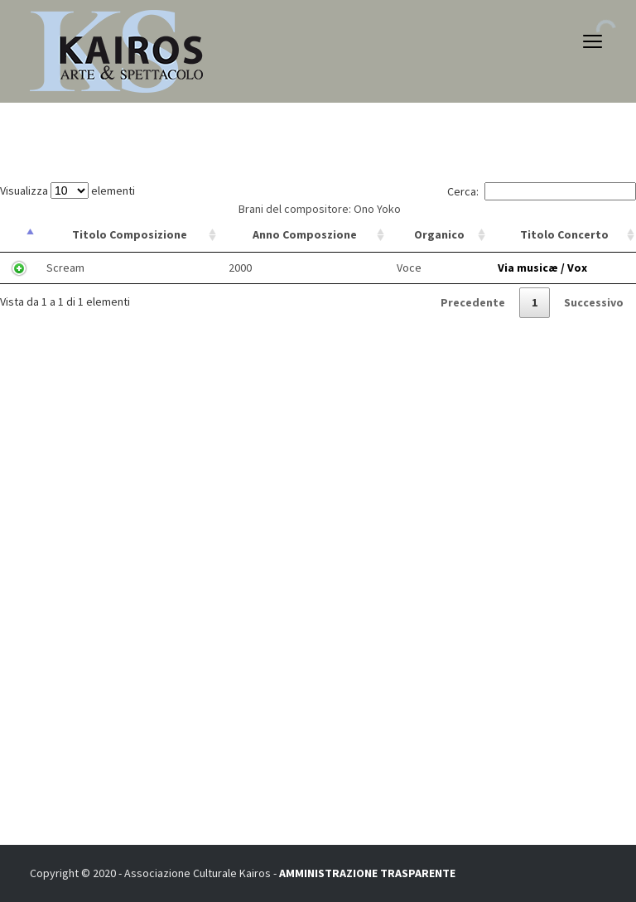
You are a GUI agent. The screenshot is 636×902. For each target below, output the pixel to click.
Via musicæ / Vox (542, 267)
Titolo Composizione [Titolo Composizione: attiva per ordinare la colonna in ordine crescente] (129, 234)
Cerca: (541, 191)
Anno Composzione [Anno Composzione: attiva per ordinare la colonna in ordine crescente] (305, 234)
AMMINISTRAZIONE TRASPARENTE (367, 873)
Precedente (473, 302)
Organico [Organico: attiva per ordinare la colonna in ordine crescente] (439, 234)
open (593, 41)
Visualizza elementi (67, 190)
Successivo (594, 302)
